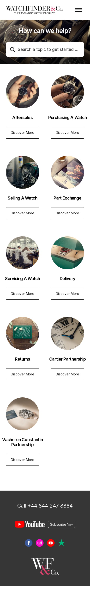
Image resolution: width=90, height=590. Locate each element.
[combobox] (45, 49)
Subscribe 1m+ (61, 524)
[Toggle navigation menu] (78, 10)
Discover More (22, 132)
